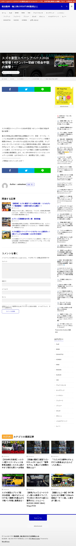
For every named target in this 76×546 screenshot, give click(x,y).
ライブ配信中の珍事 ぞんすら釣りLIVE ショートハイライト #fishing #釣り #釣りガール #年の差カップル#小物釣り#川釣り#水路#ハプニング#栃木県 (65, 295)
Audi (10, 13)
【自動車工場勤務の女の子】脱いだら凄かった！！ (64, 128)
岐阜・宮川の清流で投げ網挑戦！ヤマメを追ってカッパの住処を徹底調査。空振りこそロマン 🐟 (65, 262)
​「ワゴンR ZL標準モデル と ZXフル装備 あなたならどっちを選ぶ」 (64, 232)
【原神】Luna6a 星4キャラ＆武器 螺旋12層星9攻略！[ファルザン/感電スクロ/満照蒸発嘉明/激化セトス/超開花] (65, 253)
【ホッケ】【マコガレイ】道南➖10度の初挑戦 (64, 303)
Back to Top (38, 518)
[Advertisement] (38, 38)
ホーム (4, 13)
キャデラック (50, 13)
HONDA (24, 20)
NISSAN (58, 370)
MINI (23, 13)
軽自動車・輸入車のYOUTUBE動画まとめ (26, 536)
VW (29, 13)
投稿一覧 (30, 184)
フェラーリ (16, 16)
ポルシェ (42, 16)
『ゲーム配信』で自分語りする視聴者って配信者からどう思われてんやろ (65, 134)
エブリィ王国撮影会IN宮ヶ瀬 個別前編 (26, 219)
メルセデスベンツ (53, 16)
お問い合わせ (34, 20)
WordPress (6, 541)
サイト (4, 297)
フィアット (6, 16)
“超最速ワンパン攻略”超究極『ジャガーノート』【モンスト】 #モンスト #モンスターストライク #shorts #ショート (65, 199)
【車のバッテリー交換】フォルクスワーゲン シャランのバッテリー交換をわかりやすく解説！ (65, 169)
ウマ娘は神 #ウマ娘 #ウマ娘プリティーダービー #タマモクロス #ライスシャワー (65, 191)
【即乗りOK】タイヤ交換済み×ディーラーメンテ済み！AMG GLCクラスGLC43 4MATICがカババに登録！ (65, 177)
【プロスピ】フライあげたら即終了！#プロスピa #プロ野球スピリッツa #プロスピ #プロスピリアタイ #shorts (65, 208)
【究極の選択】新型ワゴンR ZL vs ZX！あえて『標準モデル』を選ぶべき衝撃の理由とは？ (65, 225)
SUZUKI (16, 20)
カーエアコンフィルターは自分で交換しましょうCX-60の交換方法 (64, 184)
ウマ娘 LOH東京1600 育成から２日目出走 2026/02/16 (64, 309)
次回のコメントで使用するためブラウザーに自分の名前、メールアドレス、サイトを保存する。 (26, 307)
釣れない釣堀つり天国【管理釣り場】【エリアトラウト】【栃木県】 (65, 286)
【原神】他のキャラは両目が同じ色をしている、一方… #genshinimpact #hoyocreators (64, 239)
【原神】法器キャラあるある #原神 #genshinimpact (64, 246)
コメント (4, 261)
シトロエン (60, 13)
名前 (4, 281)
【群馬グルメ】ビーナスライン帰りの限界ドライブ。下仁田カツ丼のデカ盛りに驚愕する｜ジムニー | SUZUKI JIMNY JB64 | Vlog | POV (38, 499)
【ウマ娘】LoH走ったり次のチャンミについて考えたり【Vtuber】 (65, 325)
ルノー (64, 16)
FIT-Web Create (34, 538)
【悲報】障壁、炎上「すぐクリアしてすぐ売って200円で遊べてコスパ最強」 (64, 122)
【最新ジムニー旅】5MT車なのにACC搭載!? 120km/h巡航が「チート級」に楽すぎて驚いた (62, 496)
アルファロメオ (38, 13)
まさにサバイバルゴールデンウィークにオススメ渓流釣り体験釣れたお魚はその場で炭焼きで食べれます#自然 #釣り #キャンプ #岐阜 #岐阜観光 (65, 272)
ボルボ (34, 16)
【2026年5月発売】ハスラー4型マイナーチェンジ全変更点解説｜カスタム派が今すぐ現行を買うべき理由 (65, 216)
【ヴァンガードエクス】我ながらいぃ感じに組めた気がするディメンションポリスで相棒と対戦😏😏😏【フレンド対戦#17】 (65, 150)
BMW (17, 13)
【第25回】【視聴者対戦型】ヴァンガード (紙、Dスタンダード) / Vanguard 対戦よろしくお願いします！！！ (65, 141)
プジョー (26, 16)
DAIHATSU (7, 20)
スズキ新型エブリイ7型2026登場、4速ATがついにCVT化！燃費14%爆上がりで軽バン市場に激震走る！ (13, 496)
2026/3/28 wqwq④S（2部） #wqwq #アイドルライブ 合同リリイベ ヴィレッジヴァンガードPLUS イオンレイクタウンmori (65, 160)
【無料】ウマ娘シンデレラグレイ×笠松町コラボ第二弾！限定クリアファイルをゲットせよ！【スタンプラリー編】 (65, 317)
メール (5, 289)
